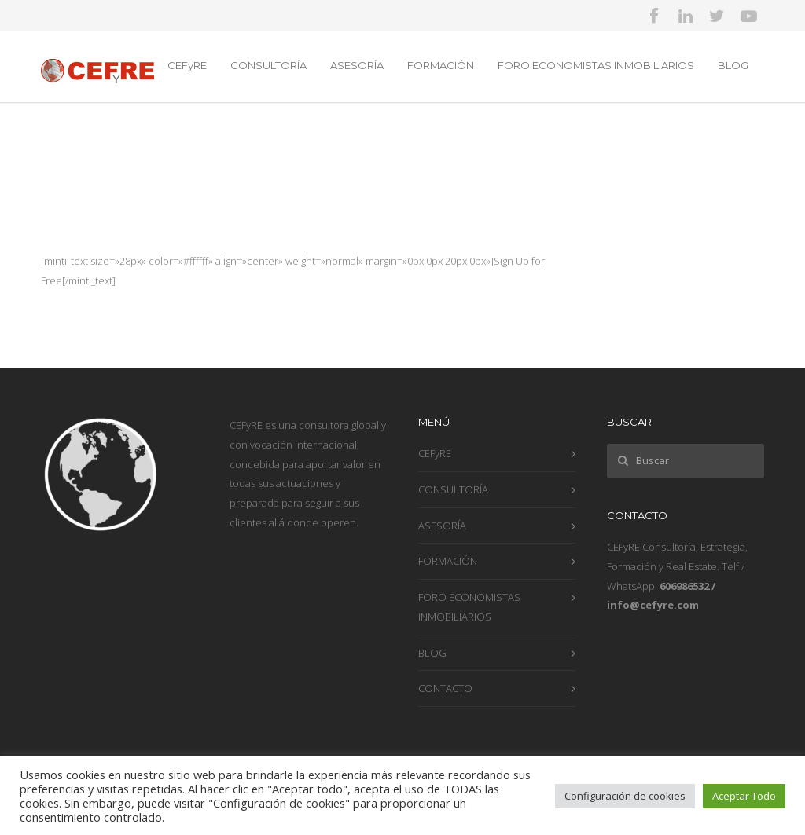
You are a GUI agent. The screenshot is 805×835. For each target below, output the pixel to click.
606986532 (684, 586)
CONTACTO (445, 688)
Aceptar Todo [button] (744, 796)
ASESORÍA (357, 65)
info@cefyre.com (653, 605)
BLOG (733, 65)
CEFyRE (187, 65)
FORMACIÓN (440, 65)
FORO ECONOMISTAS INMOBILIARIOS (596, 65)
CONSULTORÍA (268, 65)
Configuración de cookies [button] (625, 796)
